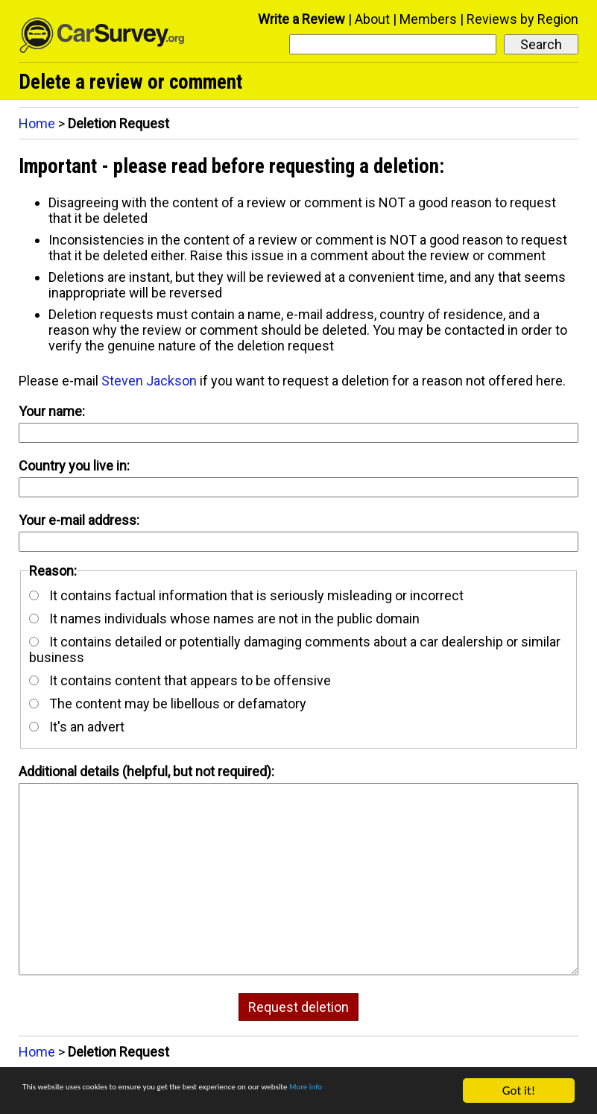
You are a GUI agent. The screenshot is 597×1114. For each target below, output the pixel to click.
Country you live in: (74, 465)
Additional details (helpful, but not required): (146, 771)
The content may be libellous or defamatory (167, 703)
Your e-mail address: (79, 520)
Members (428, 19)
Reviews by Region (522, 19)
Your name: (52, 411)
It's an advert (76, 726)
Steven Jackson (149, 380)
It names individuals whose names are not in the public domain (224, 618)
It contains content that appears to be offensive (180, 680)
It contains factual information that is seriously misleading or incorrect (246, 595)
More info (47, 1097)
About (372, 19)
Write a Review (301, 19)
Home (37, 123)
